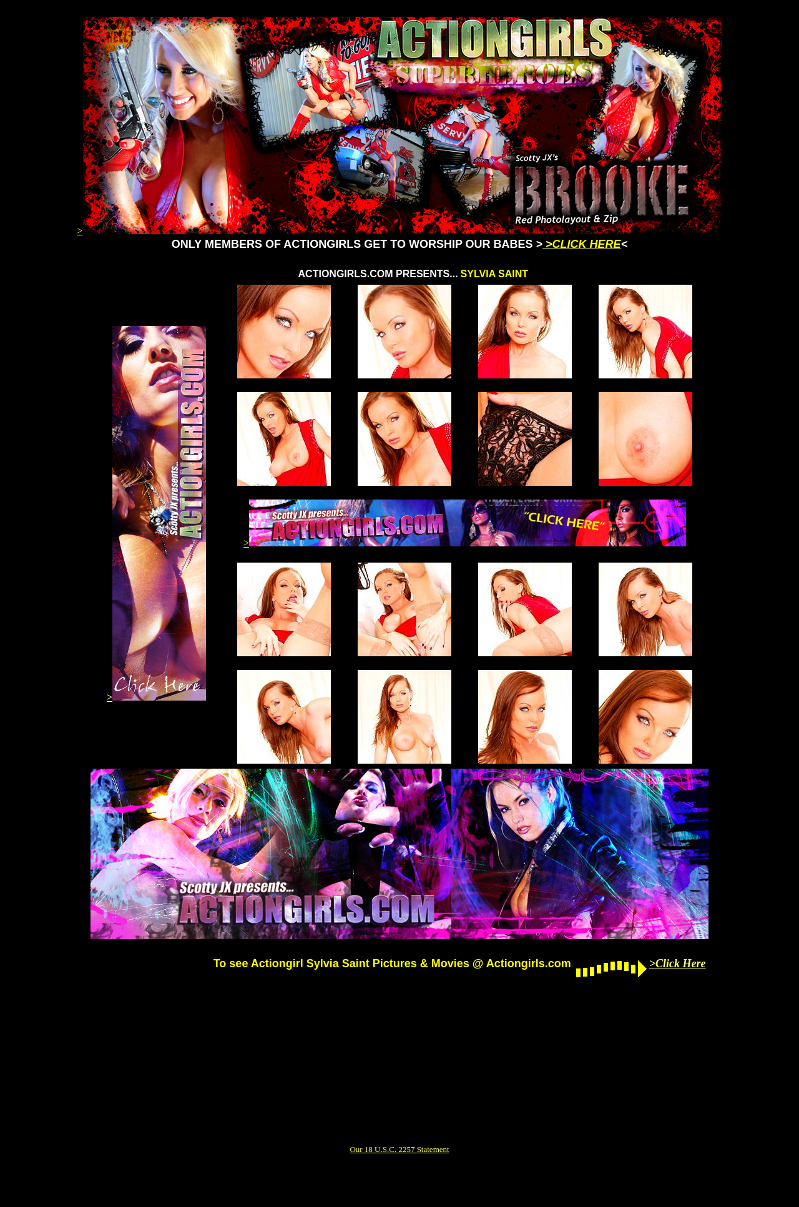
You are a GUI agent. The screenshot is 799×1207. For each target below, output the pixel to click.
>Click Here (677, 963)
